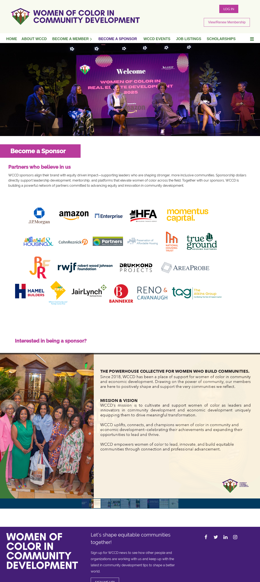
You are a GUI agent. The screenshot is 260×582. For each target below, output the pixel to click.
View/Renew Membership (227, 22)
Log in (228, 9)
